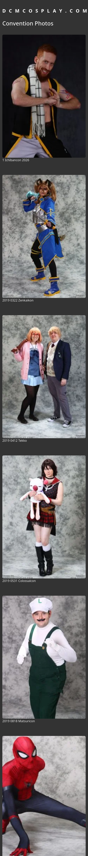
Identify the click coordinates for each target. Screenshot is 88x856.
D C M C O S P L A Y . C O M (45, 10)
